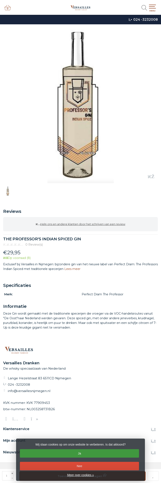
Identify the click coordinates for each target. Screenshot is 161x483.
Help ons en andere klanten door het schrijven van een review (80, 224)
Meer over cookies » (80, 475)
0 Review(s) (34, 244)
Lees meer (72, 269)
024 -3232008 (145, 20)
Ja (79, 453)
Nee (79, 466)
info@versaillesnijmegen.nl (29, 391)
